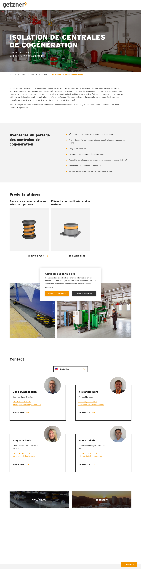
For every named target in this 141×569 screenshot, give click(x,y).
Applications (21, 74)
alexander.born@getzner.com (91, 404)
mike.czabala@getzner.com (90, 456)
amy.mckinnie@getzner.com (25, 456)
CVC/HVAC (44, 74)
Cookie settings (84, 294)
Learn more (49, 287)
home (11, 74)
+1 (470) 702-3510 (87, 453)
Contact (129, 564)
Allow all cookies (57, 294)
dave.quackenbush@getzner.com (27, 404)
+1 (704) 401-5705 (22, 453)
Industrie (34, 74)
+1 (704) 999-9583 (87, 402)
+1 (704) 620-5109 (22, 402)
